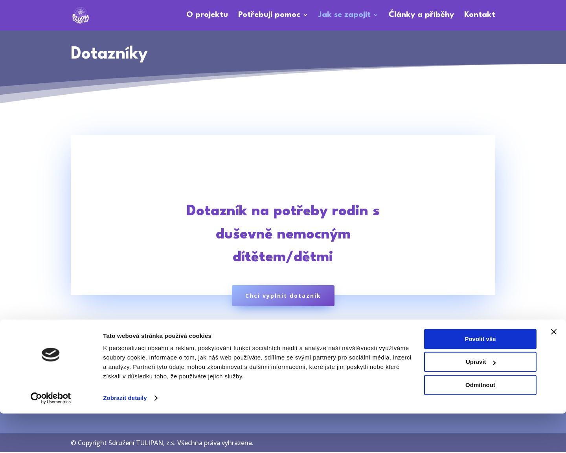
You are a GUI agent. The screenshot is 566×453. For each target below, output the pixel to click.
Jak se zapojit (344, 16)
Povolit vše (480, 378)
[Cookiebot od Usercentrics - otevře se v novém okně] (51, 438)
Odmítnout (480, 424)
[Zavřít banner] (554, 371)
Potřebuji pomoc (269, 16)
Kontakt (479, 16)
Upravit (481, 401)
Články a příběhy (421, 16)
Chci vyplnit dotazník (283, 296)
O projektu (207, 16)
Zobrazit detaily (125, 437)
